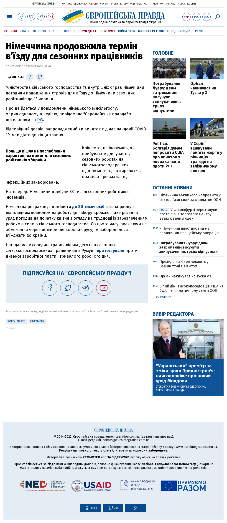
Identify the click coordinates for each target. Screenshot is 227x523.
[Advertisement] (77, 361)
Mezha (181, 4)
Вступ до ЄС (87, 31)
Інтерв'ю (39, 31)
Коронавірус (16, 321)
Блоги (114, 4)
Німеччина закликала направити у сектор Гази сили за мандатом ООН (190, 197)
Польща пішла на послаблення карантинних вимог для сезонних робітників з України (38, 156)
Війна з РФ (126, 31)
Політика (66, 4)
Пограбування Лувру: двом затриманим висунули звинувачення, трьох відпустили (167, 97)
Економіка (80, 4)
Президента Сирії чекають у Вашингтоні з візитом (184, 263)
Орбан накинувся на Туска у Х (203, 88)
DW (40, 119)
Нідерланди (181, 31)
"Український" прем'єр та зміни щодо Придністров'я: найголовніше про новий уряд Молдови (185, 373)
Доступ (191, 4)
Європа (93, 4)
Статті (24, 31)
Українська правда (43, 3)
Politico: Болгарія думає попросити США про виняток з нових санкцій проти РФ (168, 155)
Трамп (198, 31)
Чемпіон (158, 4)
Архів (53, 31)
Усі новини (163, 296)
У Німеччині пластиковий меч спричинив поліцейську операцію (189, 230)
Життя (147, 4)
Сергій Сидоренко (192, 386)
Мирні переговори (153, 31)
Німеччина (37, 321)
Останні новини (173, 188)
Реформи (107, 31)
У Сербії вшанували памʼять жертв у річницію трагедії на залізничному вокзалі (206, 157)
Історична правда (131, 4)
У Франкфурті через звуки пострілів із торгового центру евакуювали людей (188, 214)
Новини (10, 31)
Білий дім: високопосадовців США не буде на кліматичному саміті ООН (191, 288)
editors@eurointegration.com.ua (125, 440)
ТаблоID (170, 4)
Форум (104, 4)
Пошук (66, 31)
